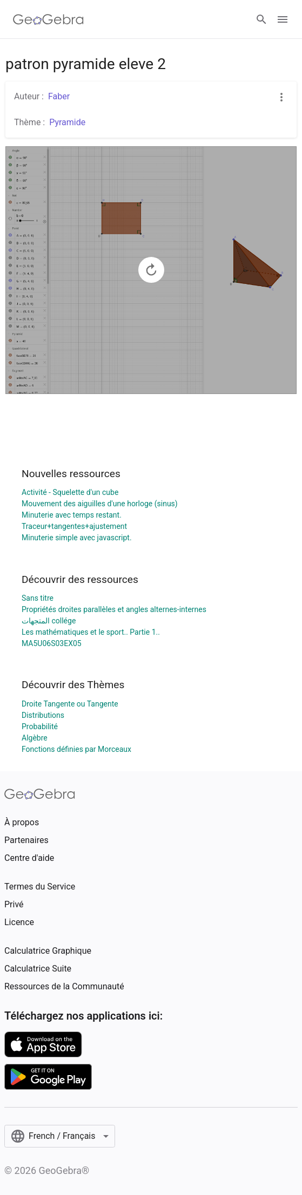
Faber (59, 96)
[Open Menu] (282, 19)
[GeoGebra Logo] (48, 19)
